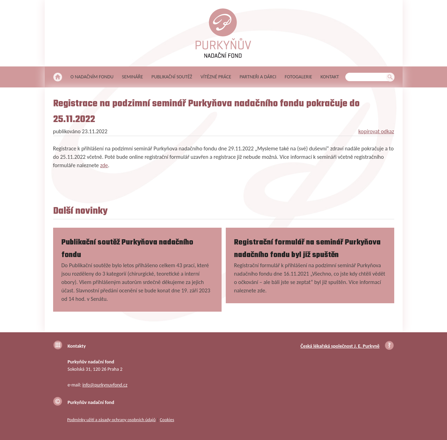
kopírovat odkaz (376, 131)
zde (104, 165)
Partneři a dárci (258, 77)
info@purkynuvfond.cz (105, 385)
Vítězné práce (216, 77)
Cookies (167, 419)
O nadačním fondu (92, 77)
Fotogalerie (298, 77)
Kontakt (329, 77)
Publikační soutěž (171, 77)
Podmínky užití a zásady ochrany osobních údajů (111, 419)
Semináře (132, 77)
